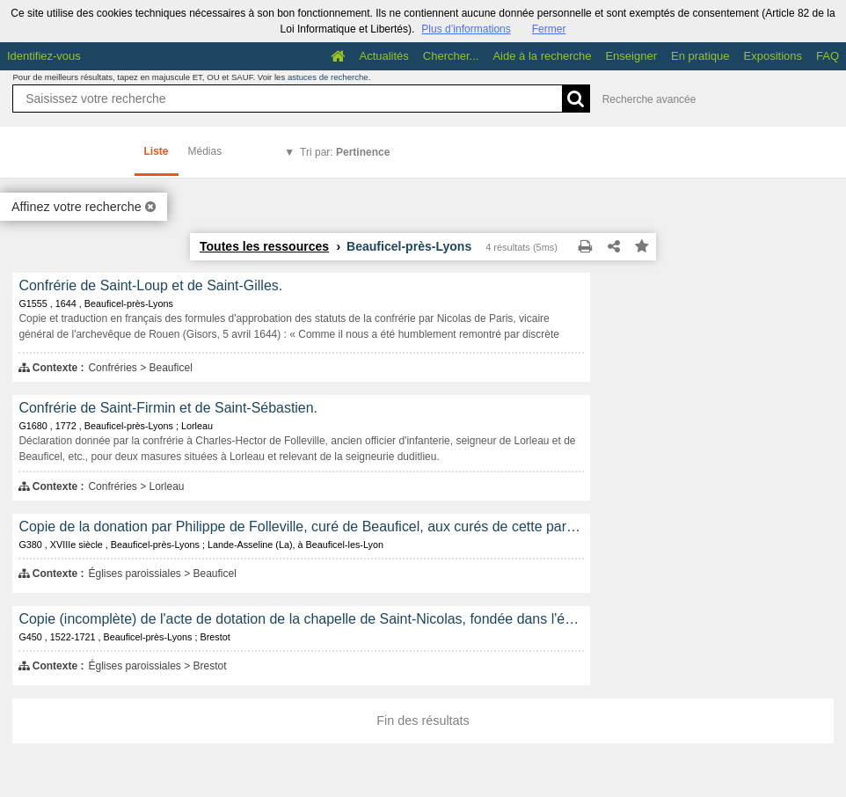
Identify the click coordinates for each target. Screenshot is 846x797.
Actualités (383, 55)
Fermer (549, 29)
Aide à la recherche (541, 55)
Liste (156, 151)
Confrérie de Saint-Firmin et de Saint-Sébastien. (167, 407)
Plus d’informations (465, 29)
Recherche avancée (649, 99)
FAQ (827, 55)
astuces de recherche (328, 77)
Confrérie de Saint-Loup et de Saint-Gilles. (150, 285)
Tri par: (345, 152)
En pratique (700, 55)
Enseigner (631, 55)
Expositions (773, 55)
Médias (205, 151)
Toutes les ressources (264, 246)
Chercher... (451, 55)
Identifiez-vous (44, 55)
